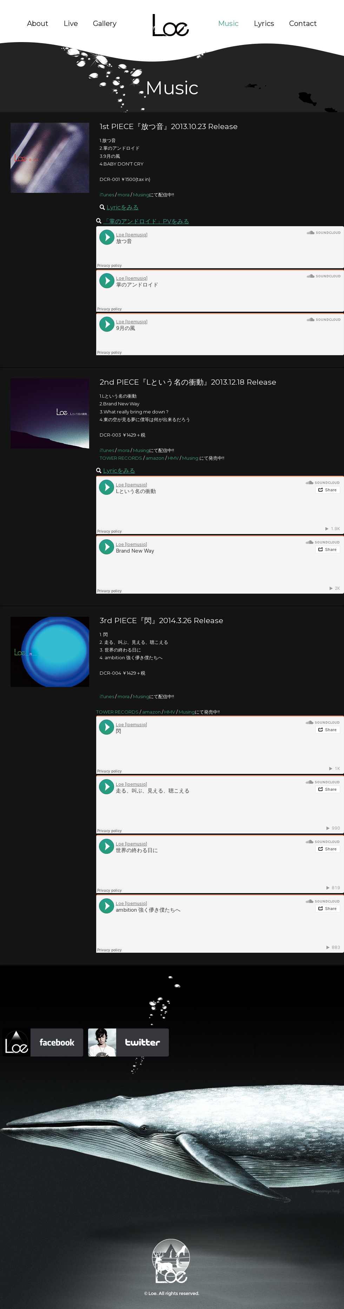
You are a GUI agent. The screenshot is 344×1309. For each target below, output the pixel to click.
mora (124, 194)
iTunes (107, 194)
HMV (173, 458)
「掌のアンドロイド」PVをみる (146, 221)
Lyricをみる (123, 207)
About (37, 23)
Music (228, 23)
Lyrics (264, 23)
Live (71, 23)
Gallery (105, 23)
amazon (155, 458)
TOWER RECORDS (121, 458)
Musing (141, 194)
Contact (303, 23)
